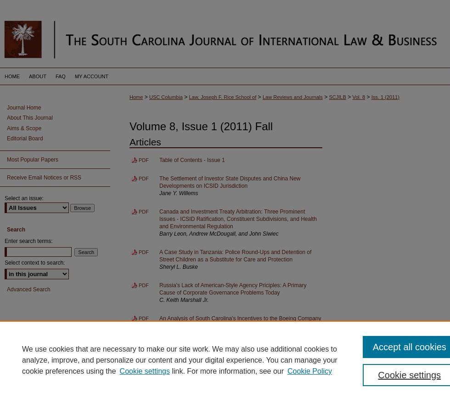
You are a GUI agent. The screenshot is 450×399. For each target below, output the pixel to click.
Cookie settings (145, 371)
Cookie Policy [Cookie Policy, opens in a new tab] (309, 371)
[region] (225, 360)
